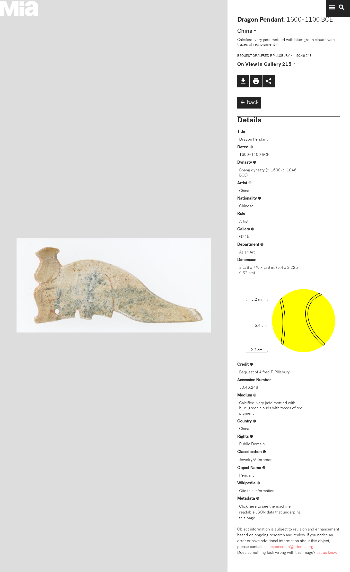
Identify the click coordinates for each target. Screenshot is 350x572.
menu (331, 7)
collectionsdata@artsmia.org (288, 547)
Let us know (326, 553)
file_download (243, 81)
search (341, 7)
